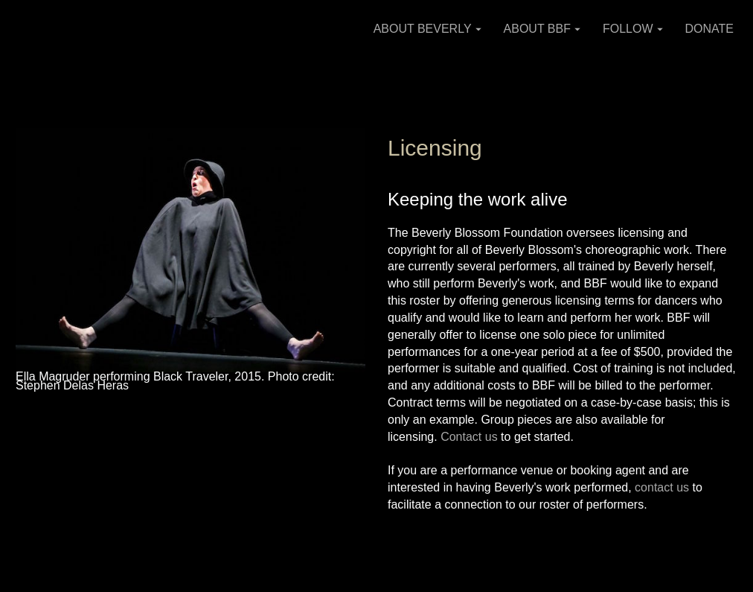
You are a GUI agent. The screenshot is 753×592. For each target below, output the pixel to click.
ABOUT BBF (542, 28)
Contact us (468, 436)
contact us (662, 487)
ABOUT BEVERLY (427, 28)
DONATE (709, 28)
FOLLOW (633, 28)
